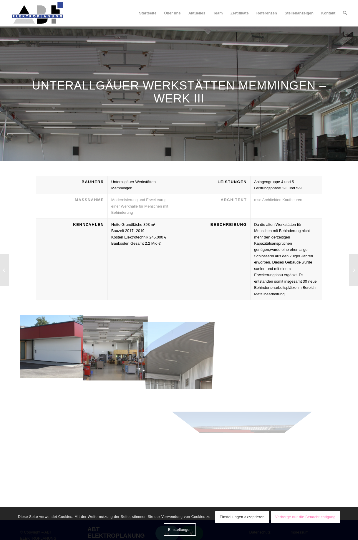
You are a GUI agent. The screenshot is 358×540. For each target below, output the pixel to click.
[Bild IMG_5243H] (115, 346)
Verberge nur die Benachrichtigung (305, 517)
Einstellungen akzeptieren (242, 517)
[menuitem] (147, 13)
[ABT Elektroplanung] (37, 13)
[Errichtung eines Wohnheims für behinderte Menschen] (353, 270)
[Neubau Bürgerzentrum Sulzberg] (4, 270)
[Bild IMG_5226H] (52, 346)
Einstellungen (180, 530)
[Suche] (345, 13)
